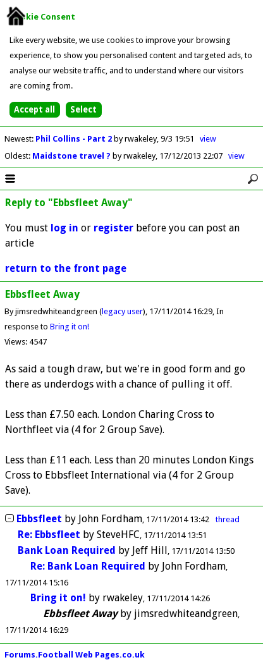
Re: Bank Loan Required (87, 566)
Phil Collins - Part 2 (74, 139)
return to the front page (65, 268)
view (208, 139)
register (113, 228)
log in (64, 228)
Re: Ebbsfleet (49, 535)
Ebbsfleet (39, 519)
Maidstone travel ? (72, 156)
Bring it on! (69, 326)
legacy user (122, 311)
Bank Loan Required (67, 550)
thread (228, 519)
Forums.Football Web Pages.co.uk (74, 654)
